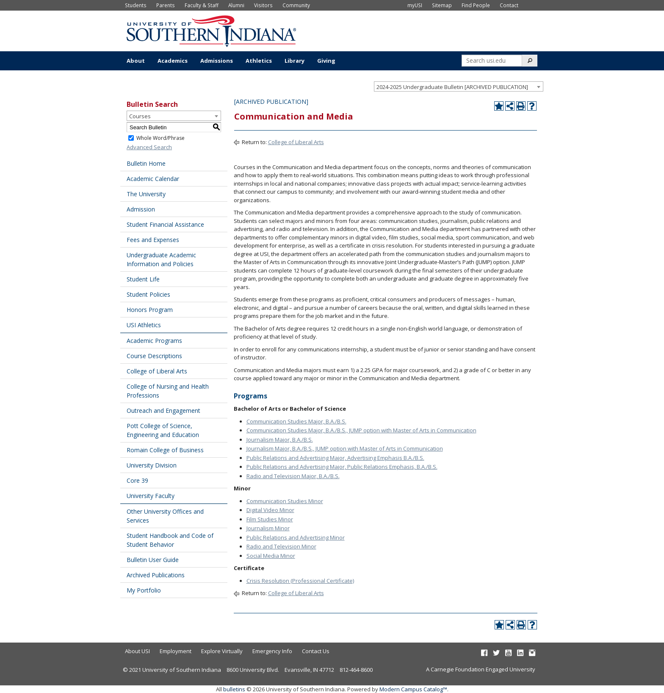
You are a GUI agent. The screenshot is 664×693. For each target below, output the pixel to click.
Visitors (263, 5)
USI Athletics (144, 325)
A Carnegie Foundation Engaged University (480, 669)
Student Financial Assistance (165, 224)
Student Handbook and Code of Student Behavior (170, 540)
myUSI (414, 5)
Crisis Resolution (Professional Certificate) (300, 580)
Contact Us (315, 651)
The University (146, 194)
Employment (175, 651)
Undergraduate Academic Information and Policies (161, 259)
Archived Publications (156, 575)
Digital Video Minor (270, 510)
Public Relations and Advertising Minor (295, 537)
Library (294, 60)
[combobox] (458, 86)
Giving (326, 60)
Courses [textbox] (140, 116)
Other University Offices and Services (165, 515)
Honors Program (150, 310)
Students (136, 5)
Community (296, 5)
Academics (173, 60)
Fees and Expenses (153, 240)
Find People (476, 5)
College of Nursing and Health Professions (168, 390)
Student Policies (148, 294)
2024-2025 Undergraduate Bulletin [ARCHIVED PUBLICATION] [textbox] (452, 87)
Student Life (143, 279)
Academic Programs (154, 341)
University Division (152, 465)
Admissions (216, 60)
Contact (509, 5)
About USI (137, 651)
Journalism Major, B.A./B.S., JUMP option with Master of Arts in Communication (344, 448)
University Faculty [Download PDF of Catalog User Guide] (150, 496)
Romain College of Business (165, 450)
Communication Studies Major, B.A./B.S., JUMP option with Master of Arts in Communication (361, 430)
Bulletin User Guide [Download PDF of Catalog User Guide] (153, 560)
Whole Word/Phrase (160, 138)
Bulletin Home (146, 163)
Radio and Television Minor (281, 546)
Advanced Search (149, 147)
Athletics (259, 60)
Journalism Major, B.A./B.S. (279, 439)
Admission (141, 209)
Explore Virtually (222, 651)
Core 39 (137, 480)
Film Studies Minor (269, 519)
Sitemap (442, 5)
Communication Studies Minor (284, 501)
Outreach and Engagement (163, 410)
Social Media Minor (270, 555)
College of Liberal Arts (157, 371)
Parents (165, 5)
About (136, 60)
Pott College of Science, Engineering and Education (163, 430)
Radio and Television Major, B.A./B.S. (293, 476)
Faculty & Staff (202, 5)
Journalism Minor (268, 528)
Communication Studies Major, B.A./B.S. (296, 421)
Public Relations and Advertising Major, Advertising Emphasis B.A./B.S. (335, 458)
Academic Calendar (153, 179)
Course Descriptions (154, 356)
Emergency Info (272, 651)
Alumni (236, 5)
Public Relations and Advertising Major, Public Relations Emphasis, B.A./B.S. (341, 466)
